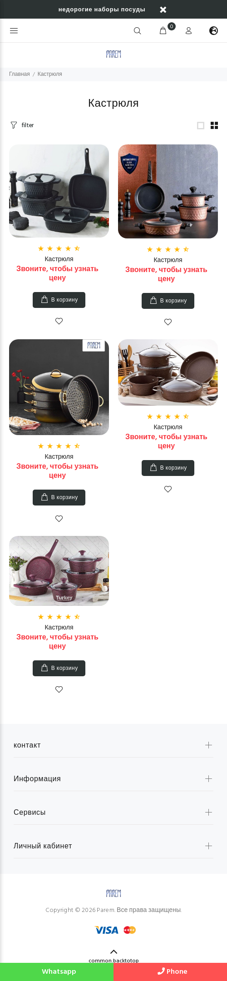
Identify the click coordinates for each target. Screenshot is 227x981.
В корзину (64, 300)
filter (27, 125)
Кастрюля (58, 259)
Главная (19, 74)
